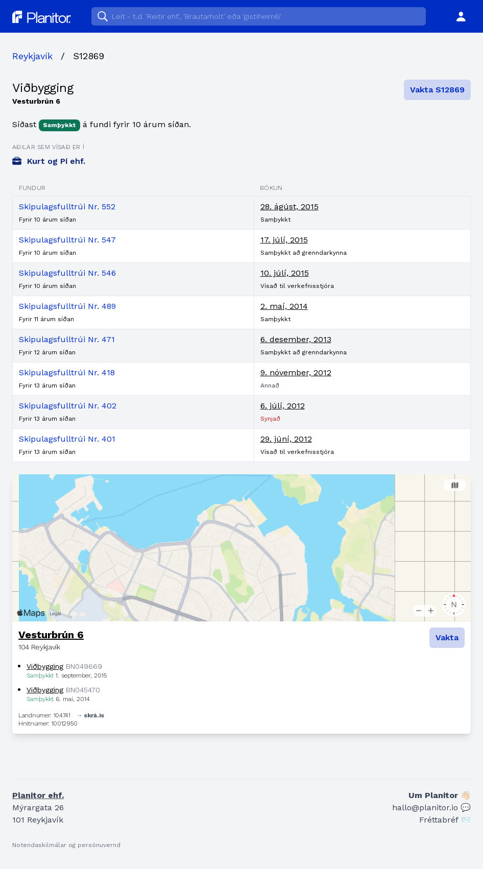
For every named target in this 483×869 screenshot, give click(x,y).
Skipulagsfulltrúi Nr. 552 (67, 206)
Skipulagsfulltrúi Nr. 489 (67, 306)
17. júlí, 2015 (284, 240)
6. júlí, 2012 (282, 406)
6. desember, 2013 (295, 339)
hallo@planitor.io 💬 (431, 807)
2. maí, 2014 (284, 306)
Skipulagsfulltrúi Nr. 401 (67, 439)
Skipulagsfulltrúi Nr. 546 (67, 273)
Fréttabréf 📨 (445, 820)
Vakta (447, 637)
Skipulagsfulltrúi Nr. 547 (67, 240)
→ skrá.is (90, 715)
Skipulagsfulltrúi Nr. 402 (67, 406)
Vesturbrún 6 (51, 635)
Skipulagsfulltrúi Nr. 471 (67, 339)
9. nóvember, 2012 (295, 372)
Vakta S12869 (437, 89)
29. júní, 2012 (286, 439)
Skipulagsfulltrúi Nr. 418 (67, 372)
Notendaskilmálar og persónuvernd (66, 845)
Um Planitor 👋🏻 (439, 795)
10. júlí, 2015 (284, 273)
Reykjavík (32, 56)
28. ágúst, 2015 (289, 206)
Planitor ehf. (38, 795)
